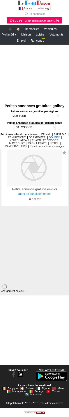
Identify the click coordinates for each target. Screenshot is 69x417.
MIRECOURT (17, 143)
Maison (26, 34)
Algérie (46, 388)
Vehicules (50, 29)
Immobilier (32, 29)
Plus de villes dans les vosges (47, 146)
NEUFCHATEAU (19, 140)
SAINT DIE (60, 134)
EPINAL (46, 134)
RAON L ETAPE (37, 143)
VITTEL (54, 143)
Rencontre (38, 40)
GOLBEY (54, 137)
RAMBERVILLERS (15, 146)
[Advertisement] (34, 72)
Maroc (61, 388)
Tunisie (56, 391)
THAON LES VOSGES (45, 140)
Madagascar (19, 391)
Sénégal (39, 391)
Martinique (36, 394)
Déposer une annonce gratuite (34, 20)
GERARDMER (37, 137)
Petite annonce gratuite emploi (34, 189)
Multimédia (9, 34)
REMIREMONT (17, 137)
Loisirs (40, 34)
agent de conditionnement (34, 193)
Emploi (21, 40)
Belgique (13, 388)
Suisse (30, 388)
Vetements (56, 34)
